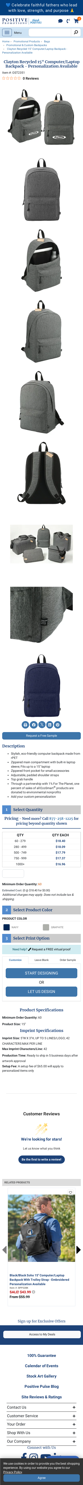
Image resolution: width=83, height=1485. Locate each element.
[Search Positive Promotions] (49, 32)
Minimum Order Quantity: (22, 884)
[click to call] (68, 21)
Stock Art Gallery (41, 1376)
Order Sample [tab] (68, 960)
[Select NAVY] (22, 927)
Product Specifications (41, 1010)
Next (78, 1249)
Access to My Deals (42, 1334)
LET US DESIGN (41, 991)
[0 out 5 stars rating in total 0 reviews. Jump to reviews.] (20, 78)
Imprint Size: (11, 1038)
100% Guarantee (41, 1355)
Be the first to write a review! (41, 1159)
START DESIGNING (41, 973)
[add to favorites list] (70, 1192)
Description (13, 746)
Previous (4, 1249)
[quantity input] (13, 873)
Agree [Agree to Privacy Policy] (42, 1478)
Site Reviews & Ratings (41, 1397)
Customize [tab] (15, 960)
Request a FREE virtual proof (49, 949)
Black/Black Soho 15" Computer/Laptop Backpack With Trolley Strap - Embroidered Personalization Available (39, 1280)
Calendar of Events (41, 1365)
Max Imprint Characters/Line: (22, 1049)
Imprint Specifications (41, 1030)
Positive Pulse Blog (42, 1386)
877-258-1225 (61, 819)
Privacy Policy (12, 1472)
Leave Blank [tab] (42, 960)
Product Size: (11, 1024)
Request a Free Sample (41, 735)
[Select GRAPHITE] (61, 927)
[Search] (76, 32)
